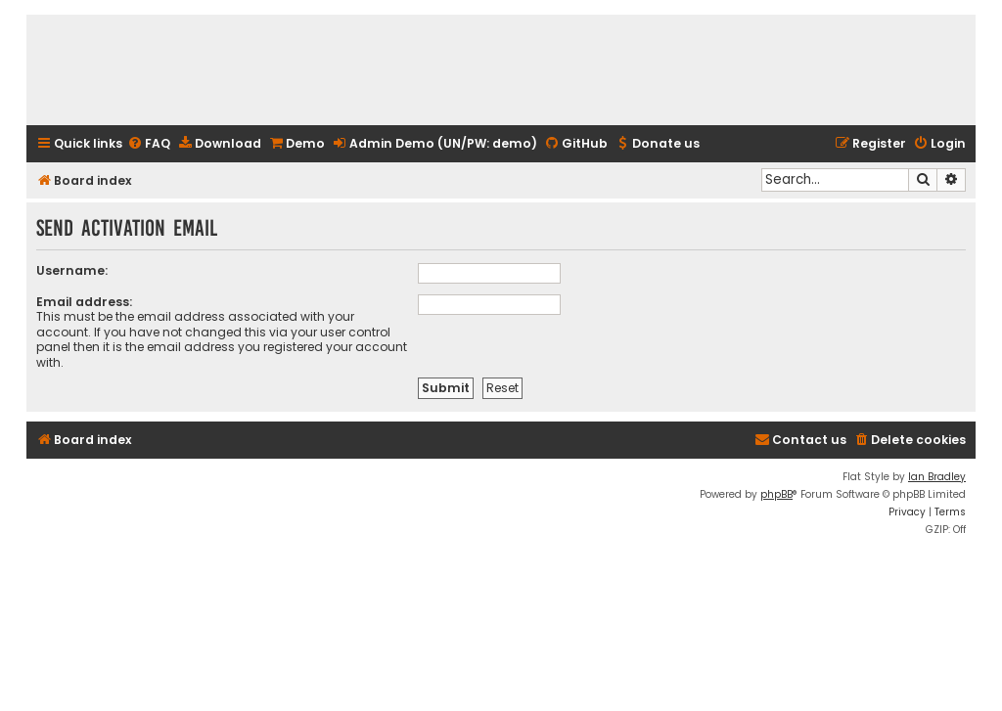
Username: (72, 270)
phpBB (776, 494)
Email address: (84, 301)
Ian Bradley (937, 476)
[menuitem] (148, 144)
